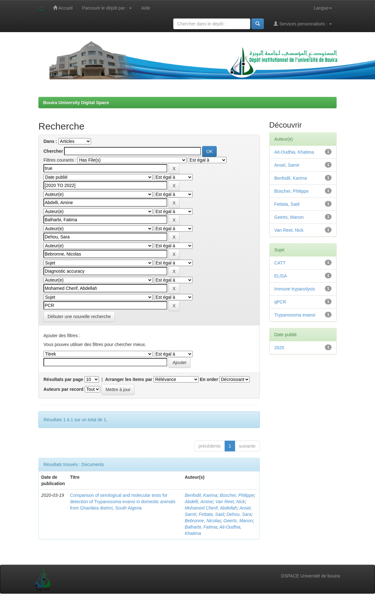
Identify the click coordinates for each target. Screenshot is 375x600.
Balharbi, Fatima (201, 527)
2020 (279, 347)
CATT (280, 262)
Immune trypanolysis (294, 288)
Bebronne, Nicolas (203, 520)
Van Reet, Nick (230, 501)
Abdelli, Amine (199, 501)
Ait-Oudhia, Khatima (294, 152)
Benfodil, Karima (201, 495)
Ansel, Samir (286, 165)
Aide (145, 7)
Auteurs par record (63, 389)
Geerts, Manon (238, 520)
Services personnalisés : (302, 23)
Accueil (63, 7)
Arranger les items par (128, 379)
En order (209, 379)
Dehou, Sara (239, 514)
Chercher (53, 151)
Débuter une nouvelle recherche (79, 316)
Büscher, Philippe (237, 495)
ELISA (280, 275)
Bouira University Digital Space (76, 102)
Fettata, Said (211, 514)
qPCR (280, 301)
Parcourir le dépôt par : (107, 7)
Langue (323, 7)
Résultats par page (63, 379)
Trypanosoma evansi (294, 314)
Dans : (50, 141)
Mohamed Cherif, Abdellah (211, 507)
